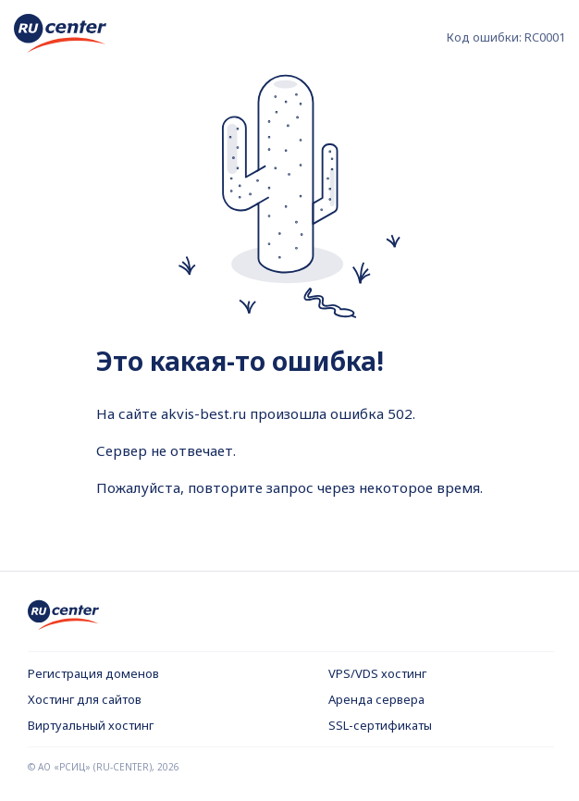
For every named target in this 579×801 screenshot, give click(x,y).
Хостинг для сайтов (85, 699)
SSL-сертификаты (380, 725)
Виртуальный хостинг (91, 725)
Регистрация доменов (93, 673)
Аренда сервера (376, 699)
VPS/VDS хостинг (377, 673)
